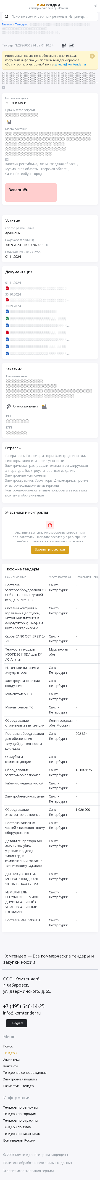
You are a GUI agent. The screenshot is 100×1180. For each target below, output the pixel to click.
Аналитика (11, 1061)
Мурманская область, (22, 170)
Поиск (8, 1048)
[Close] (92, 57)
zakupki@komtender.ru (70, 66)
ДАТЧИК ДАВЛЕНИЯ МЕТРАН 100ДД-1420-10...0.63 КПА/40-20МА (22, 880)
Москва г (63, 727)
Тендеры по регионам (20, 1109)
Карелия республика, (22, 165)
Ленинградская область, (59, 165)
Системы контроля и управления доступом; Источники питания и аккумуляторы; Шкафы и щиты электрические (24, 620)
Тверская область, (55, 170)
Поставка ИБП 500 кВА (22, 922)
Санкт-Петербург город (23, 175)
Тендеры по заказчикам (21, 1135)
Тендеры (10, 1054)
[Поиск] (6, 18)
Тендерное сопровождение (25, 1074)
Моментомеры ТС (19, 695)
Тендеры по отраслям (20, 1122)
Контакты (10, 1067)
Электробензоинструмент (25, 798)
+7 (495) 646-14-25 (24, 1007)
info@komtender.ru (22, 1014)
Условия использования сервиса (28, 1172)
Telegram (16, 1025)
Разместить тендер (18, 1087)
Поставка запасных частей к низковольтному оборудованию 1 (25, 829)
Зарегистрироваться (50, 551)
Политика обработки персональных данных (37, 1164)
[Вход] (95, 5)
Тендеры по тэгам (17, 1128)
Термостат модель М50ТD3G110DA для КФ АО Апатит (23, 656)
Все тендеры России (19, 1141)
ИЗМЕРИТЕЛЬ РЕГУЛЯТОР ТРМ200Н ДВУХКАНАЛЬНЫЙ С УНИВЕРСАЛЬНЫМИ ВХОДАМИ (22, 904)
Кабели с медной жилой (24, 785)
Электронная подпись (20, 1081)
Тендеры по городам (19, 1115)
